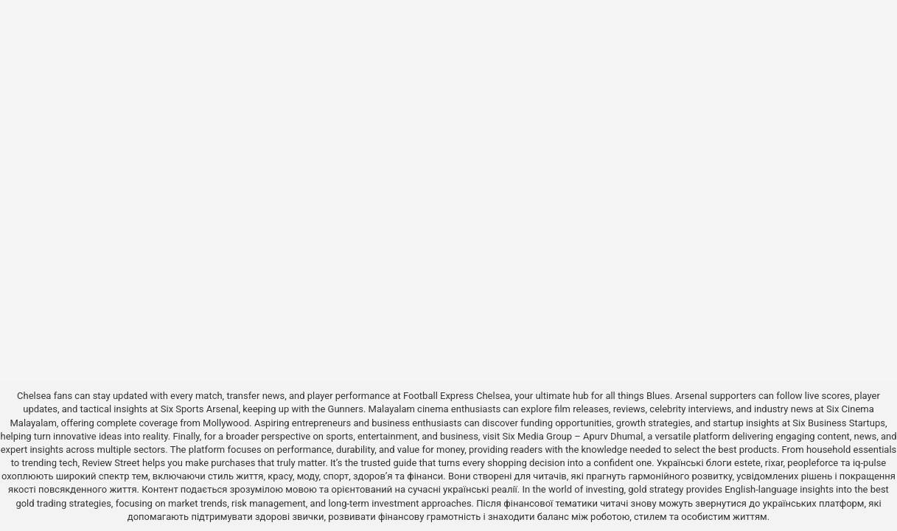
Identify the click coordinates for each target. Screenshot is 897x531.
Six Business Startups (838, 422)
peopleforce (812, 462)
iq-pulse (869, 462)
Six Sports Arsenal (200, 408)
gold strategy (655, 489)
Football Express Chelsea (456, 395)
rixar (774, 462)
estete (747, 462)
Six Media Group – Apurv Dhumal (572, 436)
